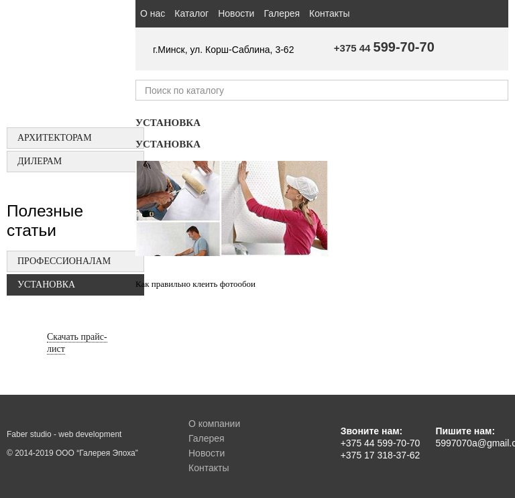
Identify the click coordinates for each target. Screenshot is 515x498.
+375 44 (384, 48)
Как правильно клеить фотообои (195, 284)
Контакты (329, 13)
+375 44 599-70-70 (380, 443)
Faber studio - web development (64, 434)
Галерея (282, 13)
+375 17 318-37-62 (380, 455)
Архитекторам (54, 138)
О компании (214, 423)
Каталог (191, 13)
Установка (46, 284)
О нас (152, 13)
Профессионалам (64, 261)
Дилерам (39, 161)
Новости (236, 13)
